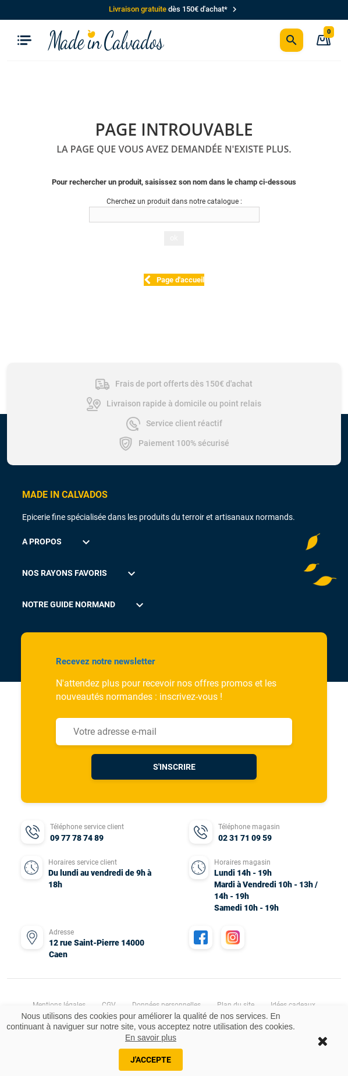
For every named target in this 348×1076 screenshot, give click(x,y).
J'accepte (150, 1059)
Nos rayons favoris (80, 573)
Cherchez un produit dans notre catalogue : (174, 201)
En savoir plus (150, 1037)
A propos (57, 542)
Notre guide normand (84, 605)
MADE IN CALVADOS (65, 494)
